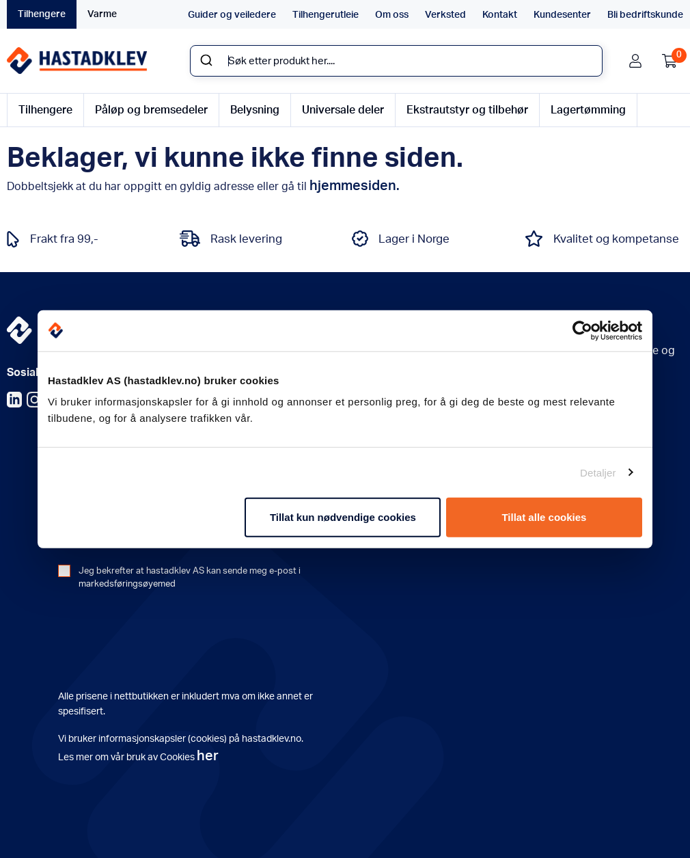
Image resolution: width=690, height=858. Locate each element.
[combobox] (396, 61)
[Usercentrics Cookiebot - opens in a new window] (582, 330)
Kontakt (499, 15)
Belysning (254, 110)
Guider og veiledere (232, 15)
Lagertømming (588, 110)
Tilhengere (42, 14)
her (208, 756)
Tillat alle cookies (543, 517)
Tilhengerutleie (325, 15)
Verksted (445, 15)
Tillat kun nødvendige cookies (343, 517)
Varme (102, 14)
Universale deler (343, 110)
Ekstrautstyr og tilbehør (467, 110)
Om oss (392, 15)
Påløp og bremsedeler (151, 110)
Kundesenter (562, 15)
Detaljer (598, 472)
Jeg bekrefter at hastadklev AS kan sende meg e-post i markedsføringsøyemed (190, 578)
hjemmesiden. (354, 186)
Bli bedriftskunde (645, 15)
